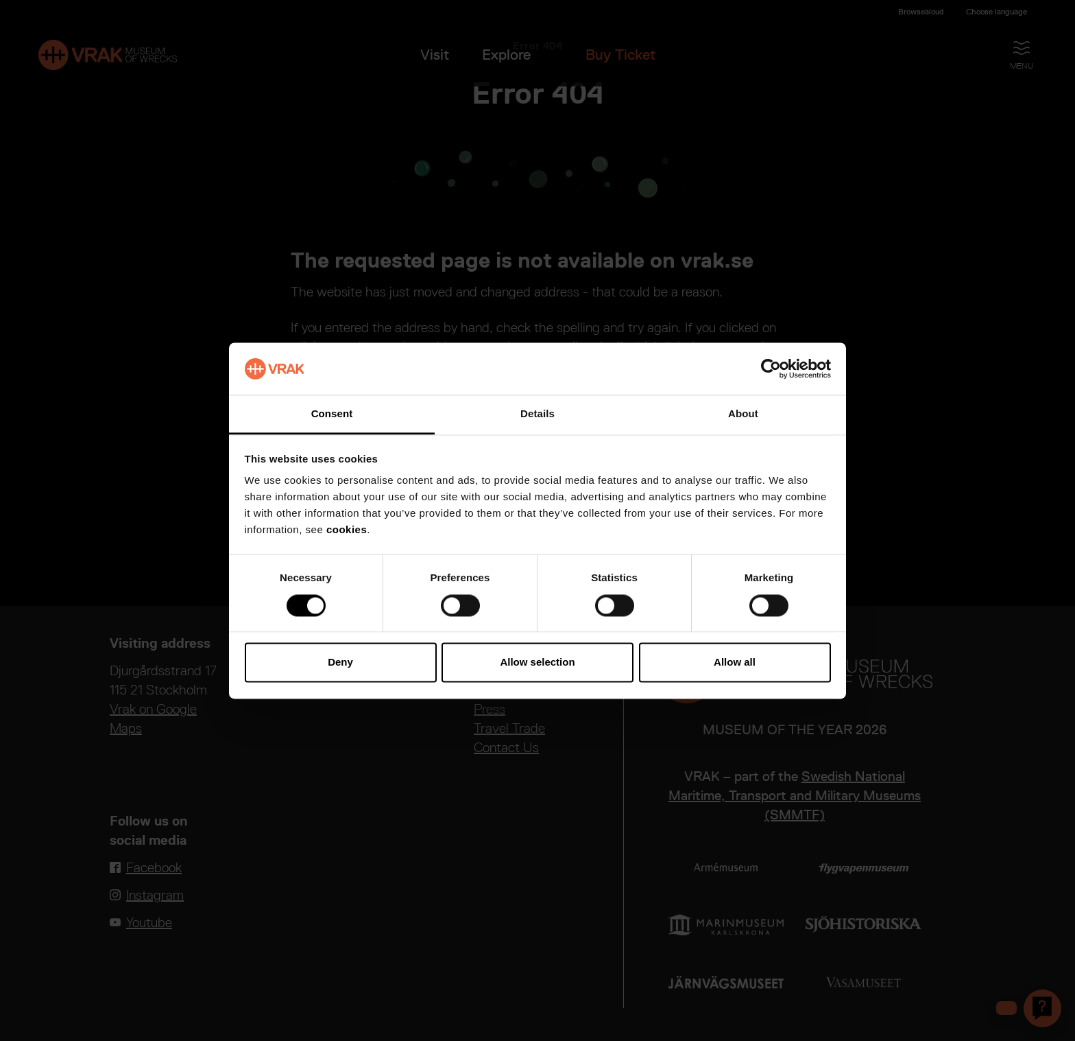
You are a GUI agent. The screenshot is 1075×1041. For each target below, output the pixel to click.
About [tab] (743, 414)
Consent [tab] (332, 414)
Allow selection (537, 662)
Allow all (735, 662)
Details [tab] (537, 414)
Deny (340, 662)
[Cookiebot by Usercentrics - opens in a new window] (771, 368)
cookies (346, 530)
